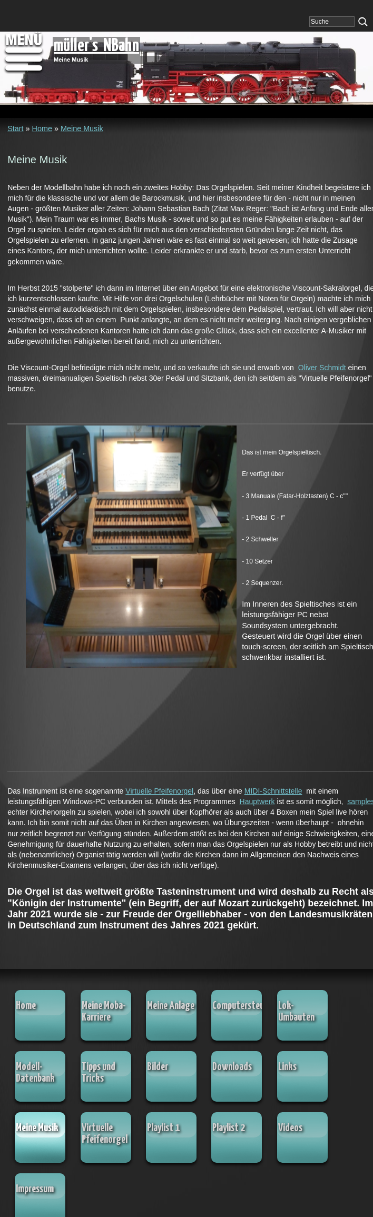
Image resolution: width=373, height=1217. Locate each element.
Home (42, 128)
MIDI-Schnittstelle (273, 791)
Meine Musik (82, 128)
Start (15, 128)
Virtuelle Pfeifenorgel (159, 791)
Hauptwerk (257, 801)
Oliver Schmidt (322, 367)
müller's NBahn (96, 46)
